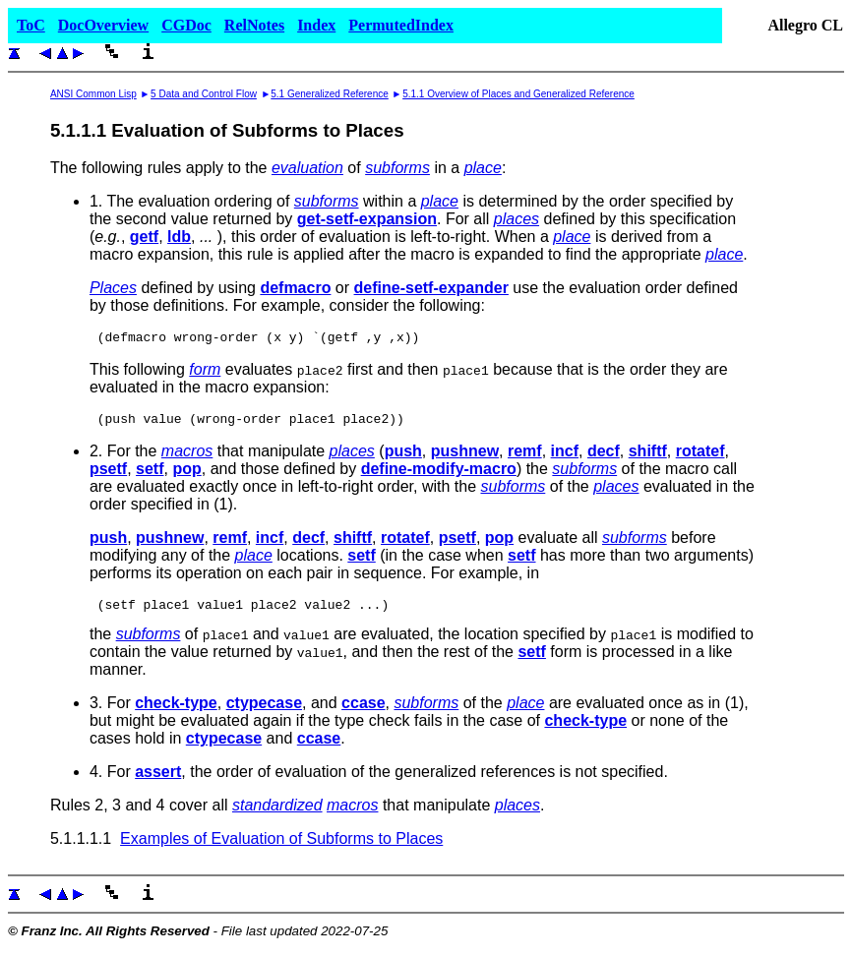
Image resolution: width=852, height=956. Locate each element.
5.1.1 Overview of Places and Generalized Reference (518, 94)
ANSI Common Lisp (93, 94)
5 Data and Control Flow (204, 94)
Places (113, 287)
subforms (397, 167)
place (483, 167)
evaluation (307, 167)
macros (187, 456)
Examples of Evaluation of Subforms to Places (281, 847)
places (516, 218)
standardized (277, 814)
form (204, 372)
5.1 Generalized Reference (330, 94)
